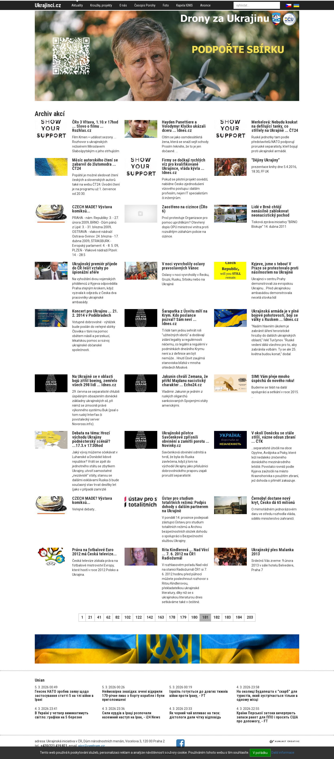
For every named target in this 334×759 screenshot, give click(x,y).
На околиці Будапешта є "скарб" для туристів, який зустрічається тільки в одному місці (267, 695)
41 (99, 617)
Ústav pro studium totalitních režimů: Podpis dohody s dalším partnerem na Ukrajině (185, 504)
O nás (123, 5)
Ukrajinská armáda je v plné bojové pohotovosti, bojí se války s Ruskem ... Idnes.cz (275, 315)
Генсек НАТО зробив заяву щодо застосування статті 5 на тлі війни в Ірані (64, 695)
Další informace (282, 752)
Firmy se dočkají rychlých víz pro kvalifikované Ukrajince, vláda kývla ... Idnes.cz (183, 166)
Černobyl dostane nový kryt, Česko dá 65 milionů (273, 500)
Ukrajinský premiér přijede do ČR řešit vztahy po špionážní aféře (94, 268)
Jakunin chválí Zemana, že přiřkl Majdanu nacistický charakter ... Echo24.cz (185, 380)
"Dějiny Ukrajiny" (265, 160)
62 (108, 617)
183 (228, 617)
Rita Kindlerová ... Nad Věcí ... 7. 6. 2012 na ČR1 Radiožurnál (185, 553)
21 (90, 617)
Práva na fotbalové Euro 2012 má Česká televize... (94, 551)
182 (216, 617)
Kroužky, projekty (101, 5)
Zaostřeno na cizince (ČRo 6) (184, 208)
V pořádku (260, 753)
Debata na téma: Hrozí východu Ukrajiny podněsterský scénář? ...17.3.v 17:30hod (91, 439)
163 (161, 617)
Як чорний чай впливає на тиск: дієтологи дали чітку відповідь (195, 715)
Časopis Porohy (144, 5)
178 (172, 617)
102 (127, 617)
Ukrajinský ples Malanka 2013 (272, 551)
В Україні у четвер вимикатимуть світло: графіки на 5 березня (61, 715)
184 (239, 617)
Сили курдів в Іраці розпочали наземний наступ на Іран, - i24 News (131, 715)
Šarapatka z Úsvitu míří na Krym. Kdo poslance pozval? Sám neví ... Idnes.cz (184, 317)
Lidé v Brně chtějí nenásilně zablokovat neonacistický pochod (270, 211)
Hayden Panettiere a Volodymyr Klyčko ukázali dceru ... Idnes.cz (184, 126)
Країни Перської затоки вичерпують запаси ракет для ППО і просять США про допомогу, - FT (267, 717)
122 (138, 617)
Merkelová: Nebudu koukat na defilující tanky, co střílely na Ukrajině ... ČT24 (274, 126)
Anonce (205, 5)
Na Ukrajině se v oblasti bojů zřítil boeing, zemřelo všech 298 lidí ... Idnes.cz (94, 380)
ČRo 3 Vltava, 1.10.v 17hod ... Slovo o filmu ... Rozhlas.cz (95, 126)
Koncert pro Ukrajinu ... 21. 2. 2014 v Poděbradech (95, 313)
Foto (166, 5)
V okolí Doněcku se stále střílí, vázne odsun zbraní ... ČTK (273, 437)
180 (194, 617)
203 (250, 617)
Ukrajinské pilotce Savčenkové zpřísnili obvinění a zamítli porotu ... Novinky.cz (185, 439)
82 (117, 617)
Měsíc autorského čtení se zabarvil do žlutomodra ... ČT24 (95, 164)
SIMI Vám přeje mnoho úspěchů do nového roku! (272, 378)
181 (205, 617)
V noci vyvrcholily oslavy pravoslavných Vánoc (183, 265)
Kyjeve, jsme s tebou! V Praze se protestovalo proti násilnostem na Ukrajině (275, 268)
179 (183, 617)
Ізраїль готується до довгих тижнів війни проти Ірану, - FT (198, 693)
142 (150, 617)
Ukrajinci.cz (48, 5)
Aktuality (77, 5)
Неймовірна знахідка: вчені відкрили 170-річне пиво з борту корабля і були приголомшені (133, 695)
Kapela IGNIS (184, 5)
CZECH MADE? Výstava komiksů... (92, 208)
